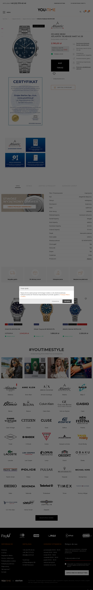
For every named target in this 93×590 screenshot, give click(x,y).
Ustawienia (55, 301)
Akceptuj (67, 301)
